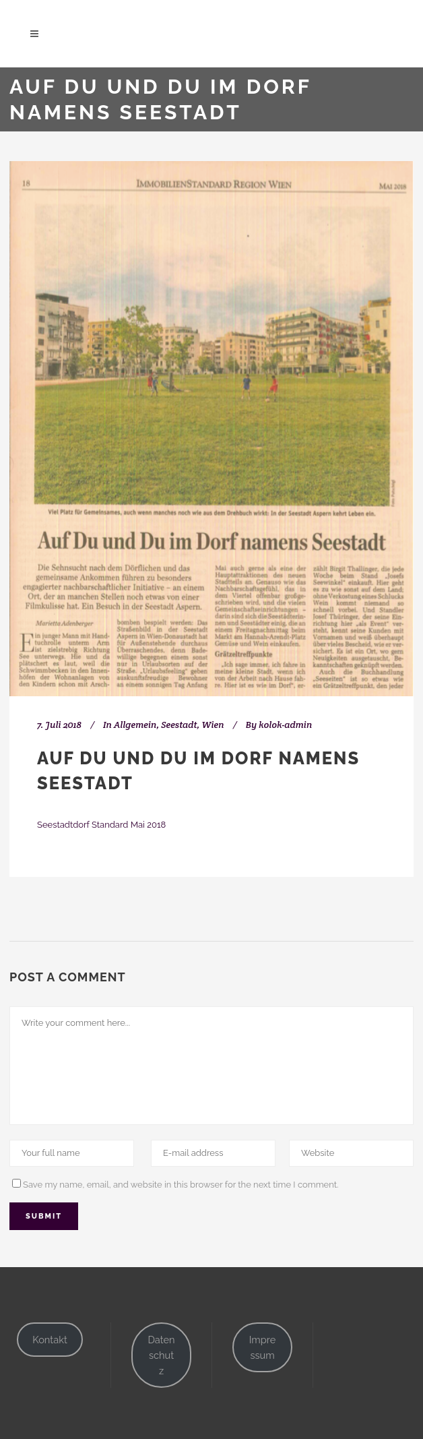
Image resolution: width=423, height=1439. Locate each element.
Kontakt (49, 1339)
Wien (213, 724)
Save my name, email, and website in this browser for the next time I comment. (181, 1185)
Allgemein (135, 724)
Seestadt (179, 724)
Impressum (262, 1347)
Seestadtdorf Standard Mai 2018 (101, 825)
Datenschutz (161, 1355)
